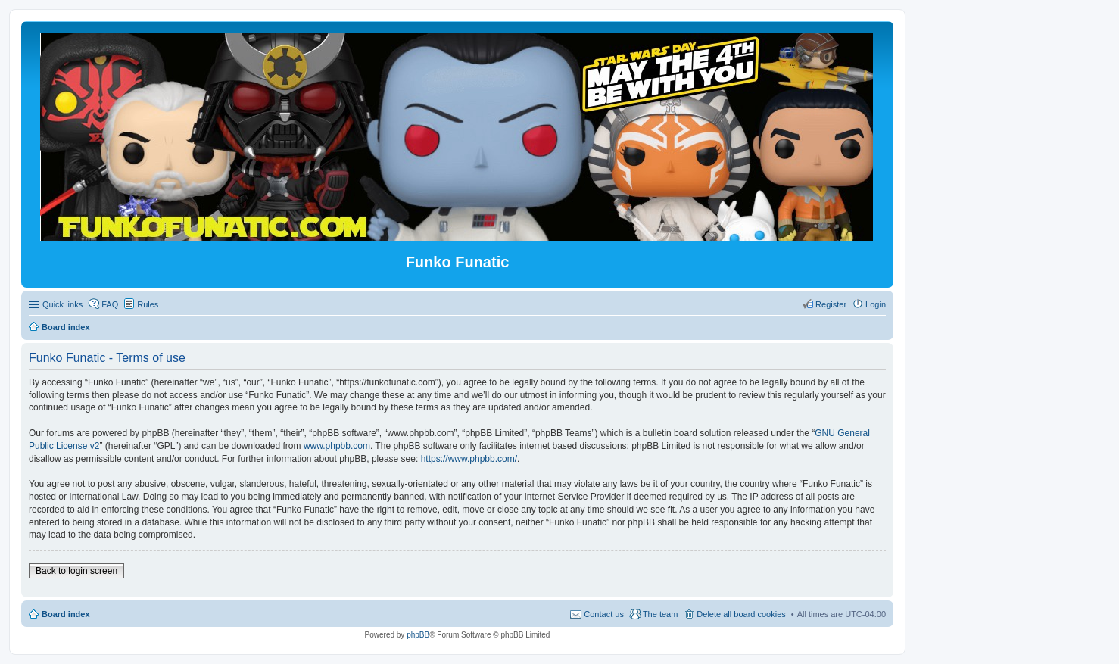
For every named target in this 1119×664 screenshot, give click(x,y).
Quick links (62, 304)
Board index (66, 614)
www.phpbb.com (337, 446)
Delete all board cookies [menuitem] (741, 614)
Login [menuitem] (875, 304)
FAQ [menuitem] (109, 304)
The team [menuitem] (660, 614)
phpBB (418, 635)
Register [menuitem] (830, 304)
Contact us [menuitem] (604, 614)
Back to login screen (76, 571)
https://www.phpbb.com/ (469, 459)
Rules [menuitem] (147, 304)
